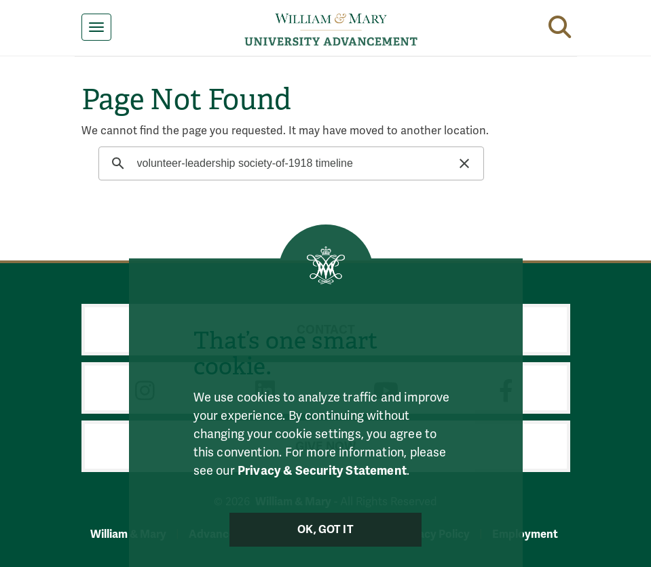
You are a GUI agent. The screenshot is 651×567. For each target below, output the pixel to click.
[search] (289, 163)
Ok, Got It (325, 529)
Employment (525, 534)
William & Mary (128, 534)
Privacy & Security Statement (322, 470)
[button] (559, 24)
